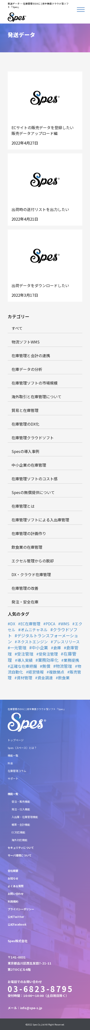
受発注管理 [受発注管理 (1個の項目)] (48, 654)
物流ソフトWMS (26, 342)
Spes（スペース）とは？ (22, 748)
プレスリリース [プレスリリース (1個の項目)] (66, 642)
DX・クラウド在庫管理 (31, 574)
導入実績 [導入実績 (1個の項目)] (25, 660)
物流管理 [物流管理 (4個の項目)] (64, 666)
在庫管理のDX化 (25, 424)
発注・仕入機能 (21, 809)
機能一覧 (13, 755)
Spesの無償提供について (33, 492)
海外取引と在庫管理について (36, 396)
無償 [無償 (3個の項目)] (46, 666)
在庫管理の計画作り (29, 533)
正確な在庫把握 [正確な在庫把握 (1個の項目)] (23, 666)
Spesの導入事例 (25, 451)
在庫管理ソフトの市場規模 (35, 383)
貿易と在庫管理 (25, 410)
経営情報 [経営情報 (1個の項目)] (36, 672)
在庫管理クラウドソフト (33, 437)
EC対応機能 (18, 832)
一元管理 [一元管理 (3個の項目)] (18, 648)
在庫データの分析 (27, 369)
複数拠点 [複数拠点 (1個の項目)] (56, 672)
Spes (35, 1024)
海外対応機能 (19, 840)
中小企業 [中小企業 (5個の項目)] (40, 648)
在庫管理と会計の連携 (31, 355)
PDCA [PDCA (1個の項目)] (50, 623)
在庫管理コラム (17, 771)
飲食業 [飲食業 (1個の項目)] (64, 678)
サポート (13, 778)
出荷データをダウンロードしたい (40, 285)
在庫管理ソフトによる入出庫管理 (40, 520)
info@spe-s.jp (31, 1008)
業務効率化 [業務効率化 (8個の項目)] (48, 660)
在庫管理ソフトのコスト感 (35, 479)
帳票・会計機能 (21, 824)
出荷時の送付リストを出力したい (40, 209)
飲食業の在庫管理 (27, 547)
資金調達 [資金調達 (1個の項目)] (45, 678)
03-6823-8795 (40, 988)
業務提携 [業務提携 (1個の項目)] (71, 660)
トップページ (16, 740)
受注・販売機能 (21, 801)
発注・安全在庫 (25, 602)
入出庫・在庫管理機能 (25, 817)
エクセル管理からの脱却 (33, 561)
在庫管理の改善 (25, 588)
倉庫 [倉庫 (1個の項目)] (57, 648)
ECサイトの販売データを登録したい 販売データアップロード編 (45, 130)
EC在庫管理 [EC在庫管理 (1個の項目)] (30, 623)
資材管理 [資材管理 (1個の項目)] (24, 678)
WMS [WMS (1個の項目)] (64, 623)
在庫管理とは (23, 506)
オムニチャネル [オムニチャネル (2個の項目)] (34, 629)
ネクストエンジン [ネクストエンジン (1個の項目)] (32, 642)
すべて (17, 328)
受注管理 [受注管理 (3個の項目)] (25, 654)
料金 (10, 763)
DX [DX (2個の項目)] (12, 623)
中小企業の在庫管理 (29, 465)
